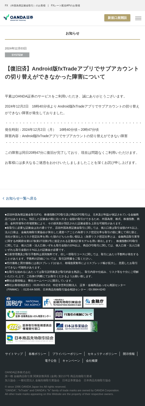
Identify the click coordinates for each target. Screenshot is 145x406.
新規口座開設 (117, 18)
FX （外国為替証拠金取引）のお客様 (25, 5)
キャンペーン (71, 360)
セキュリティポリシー (102, 354)
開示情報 (129, 354)
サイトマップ (14, 354)
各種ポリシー (37, 354)
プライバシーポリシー (67, 354)
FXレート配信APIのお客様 (65, 5)
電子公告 (51, 360)
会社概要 (92, 360)
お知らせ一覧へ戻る (21, 198)
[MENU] (138, 18)
